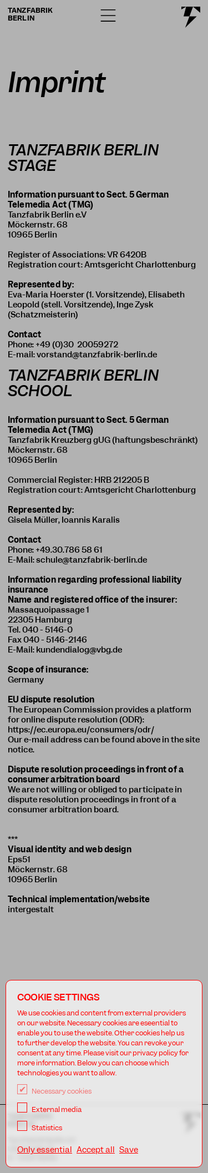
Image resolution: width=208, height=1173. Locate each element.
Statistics (39, 1127)
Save (128, 1149)
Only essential (44, 1149)
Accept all (96, 1149)
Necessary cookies (54, 1091)
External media (49, 1109)
